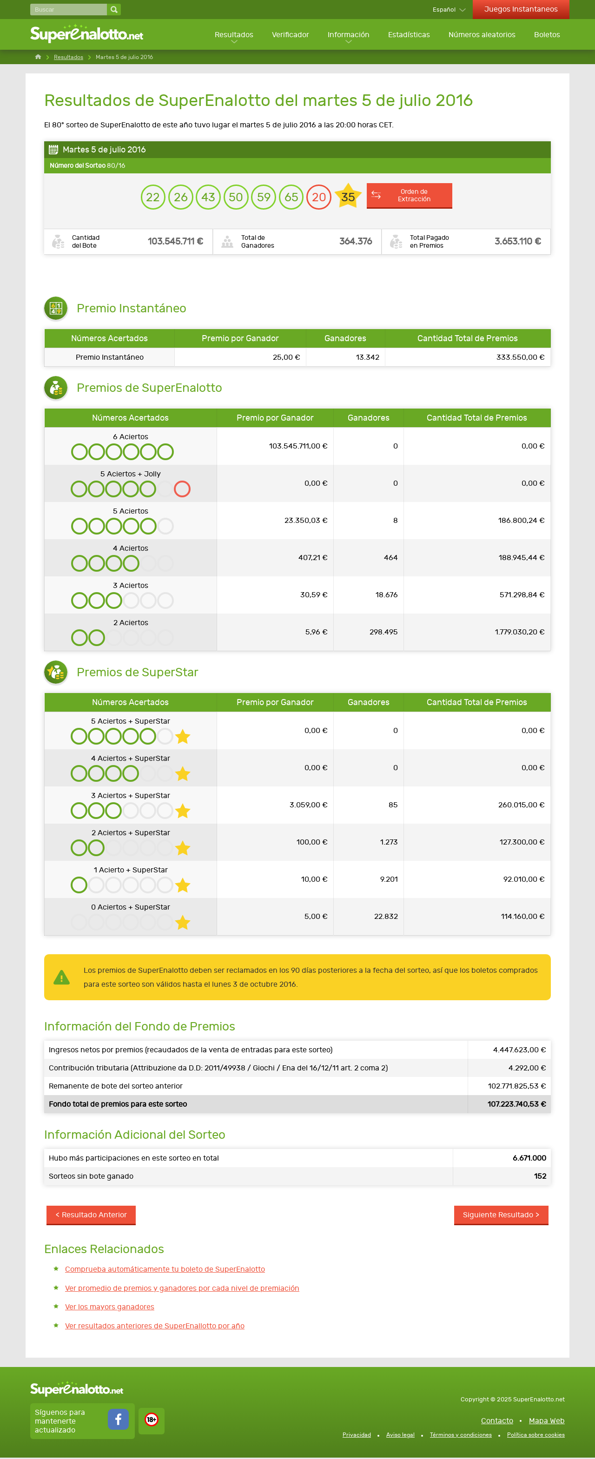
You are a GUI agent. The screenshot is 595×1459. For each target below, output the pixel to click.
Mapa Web (547, 1421)
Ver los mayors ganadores (109, 1308)
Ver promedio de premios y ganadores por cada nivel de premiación (182, 1289)
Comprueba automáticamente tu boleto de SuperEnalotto (165, 1270)
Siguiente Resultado (498, 1216)
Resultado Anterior (94, 1216)
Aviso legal (400, 1436)
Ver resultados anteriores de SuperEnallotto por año (155, 1327)
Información (347, 35)
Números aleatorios (481, 35)
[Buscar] (68, 9)
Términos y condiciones (461, 1436)
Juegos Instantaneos (521, 9)
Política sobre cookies (536, 1436)
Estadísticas (408, 35)
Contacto (497, 1421)
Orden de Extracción (417, 196)
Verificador (288, 35)
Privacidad (357, 1436)
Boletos (547, 35)
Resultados (231, 35)
